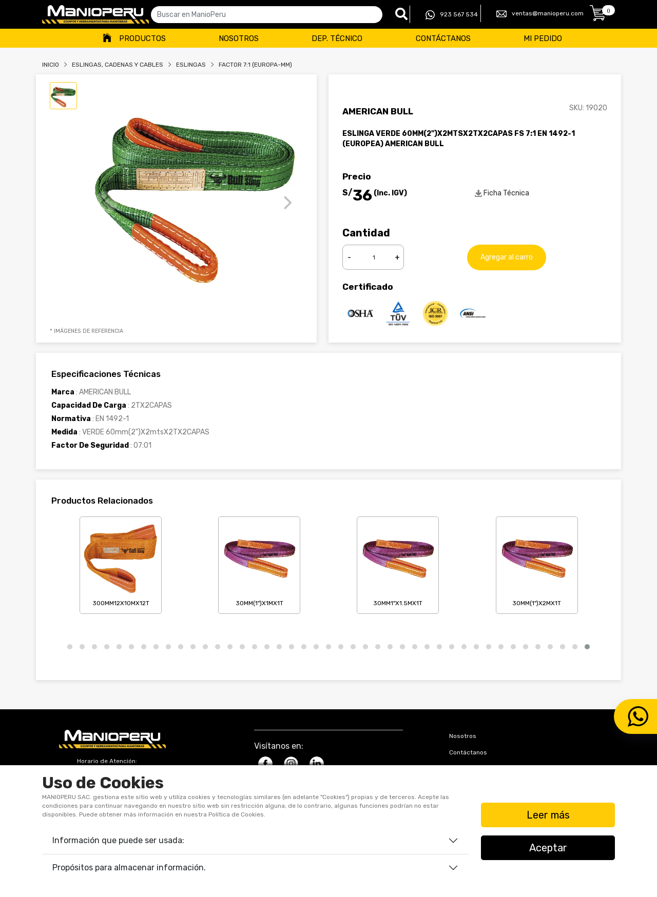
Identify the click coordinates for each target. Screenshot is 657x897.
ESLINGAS (191, 65)
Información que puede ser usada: (118, 840)
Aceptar (548, 848)
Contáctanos (443, 38)
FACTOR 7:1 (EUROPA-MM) (255, 65)
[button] (70, 647)
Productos (142, 38)
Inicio (50, 65)
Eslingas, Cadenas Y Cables (117, 65)
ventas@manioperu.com (540, 14)
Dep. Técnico (337, 38)
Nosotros (239, 38)
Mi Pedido (543, 38)
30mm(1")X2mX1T (537, 563)
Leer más (548, 815)
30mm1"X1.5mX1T (398, 563)
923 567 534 (452, 14)
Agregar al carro (506, 257)
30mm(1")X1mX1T (259, 563)
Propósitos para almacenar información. (129, 867)
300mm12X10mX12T (121, 563)
